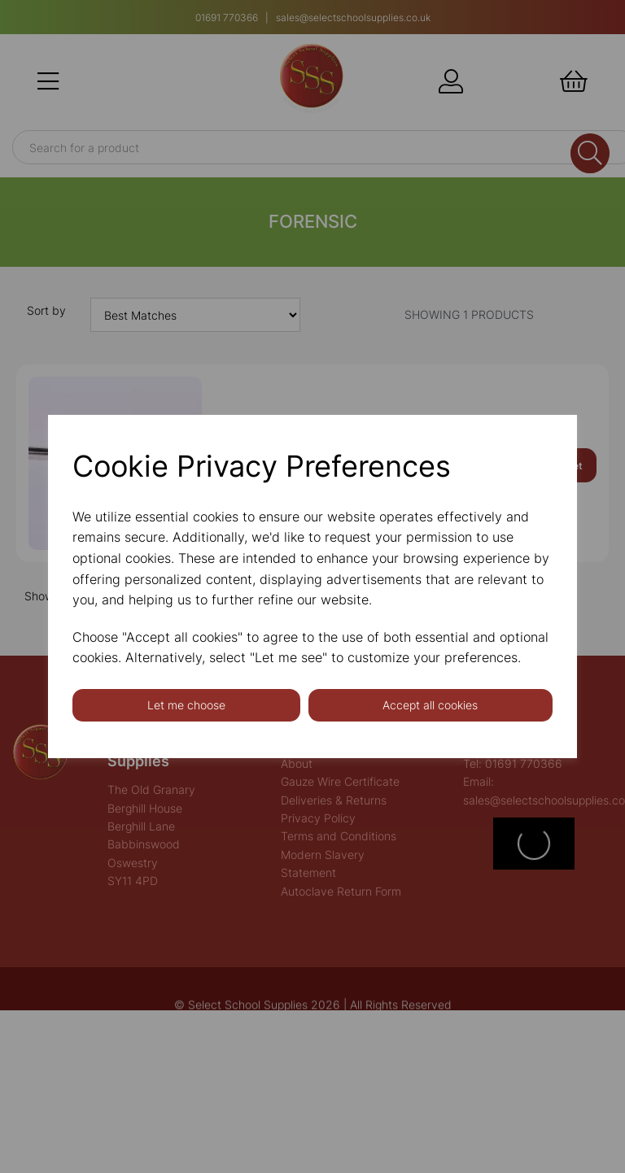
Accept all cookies (430, 705)
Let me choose (186, 705)
